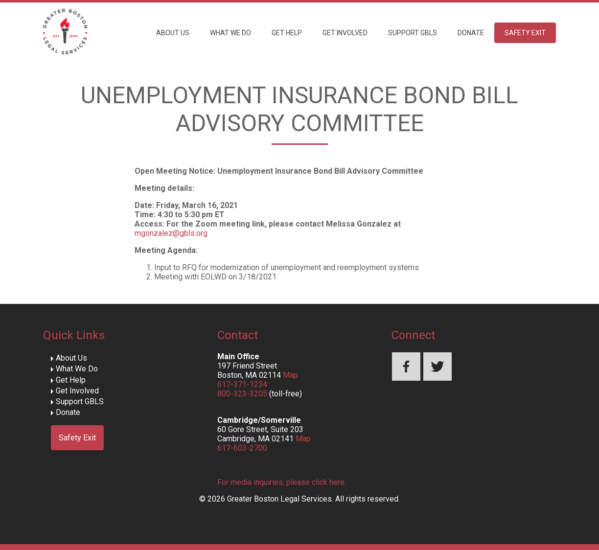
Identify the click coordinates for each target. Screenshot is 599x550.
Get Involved (345, 33)
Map (290, 375)
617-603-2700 (242, 448)
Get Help (287, 33)
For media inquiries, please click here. (281, 482)
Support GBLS (412, 33)
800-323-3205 (242, 393)
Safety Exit (525, 33)
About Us (172, 33)
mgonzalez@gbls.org (171, 233)
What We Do (230, 33)
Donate (471, 33)
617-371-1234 (242, 384)
